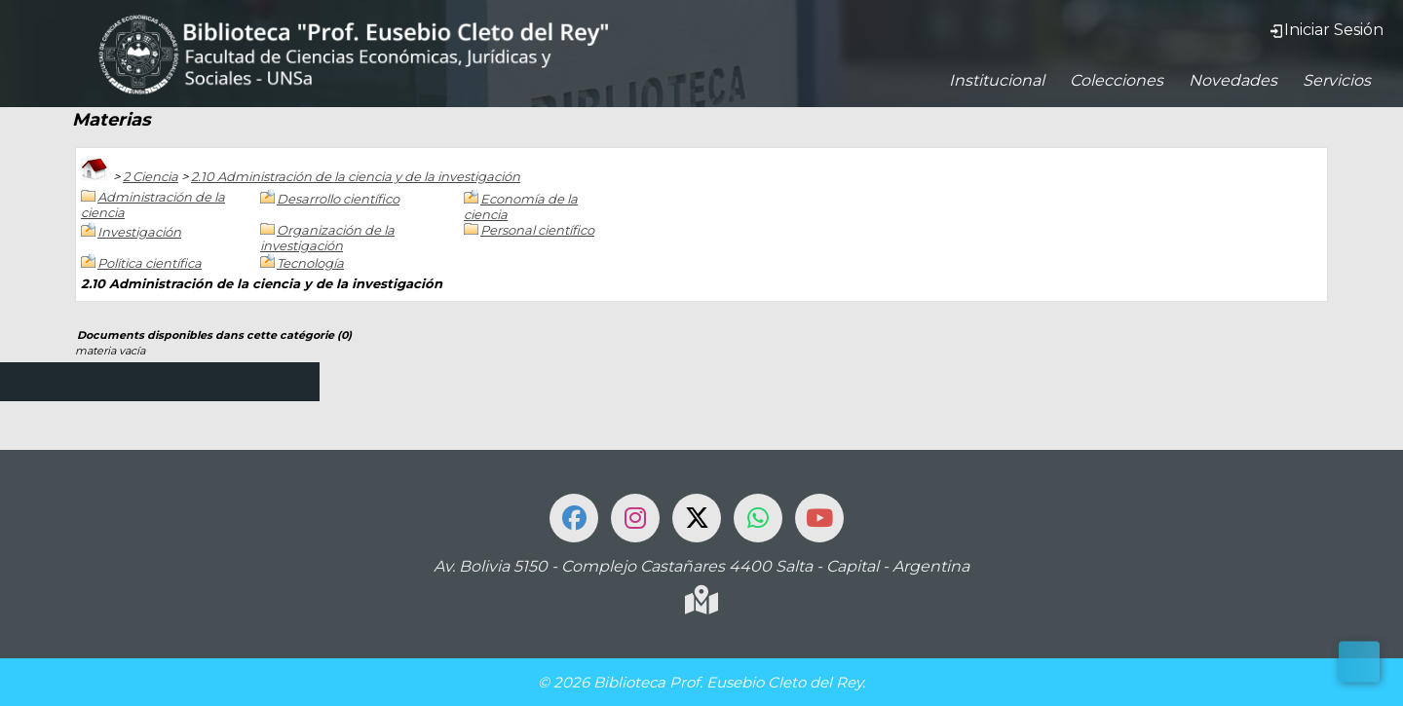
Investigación (139, 232)
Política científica (149, 263)
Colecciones (1116, 80)
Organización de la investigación (327, 237)
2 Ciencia (150, 176)
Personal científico (537, 230)
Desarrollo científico (338, 198)
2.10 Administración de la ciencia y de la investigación (355, 176)
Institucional (996, 80)
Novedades (1233, 80)
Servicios (1337, 80)
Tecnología (310, 263)
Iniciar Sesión (1326, 29)
